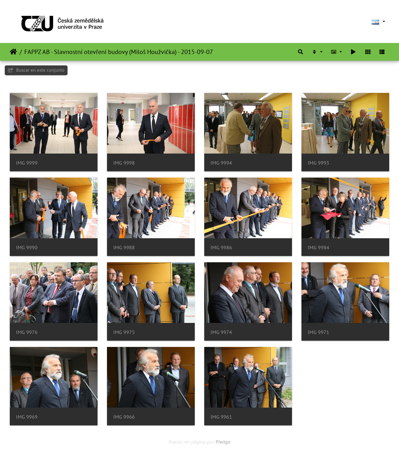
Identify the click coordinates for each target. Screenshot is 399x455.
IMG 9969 (27, 417)
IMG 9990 (27, 248)
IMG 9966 (124, 417)
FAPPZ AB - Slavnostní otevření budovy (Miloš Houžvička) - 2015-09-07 (118, 52)
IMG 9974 (221, 332)
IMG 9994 (221, 163)
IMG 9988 (124, 248)
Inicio (13, 52)
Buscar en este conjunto (36, 70)
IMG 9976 (27, 332)
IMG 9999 (27, 163)
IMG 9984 (318, 248)
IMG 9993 (318, 163)
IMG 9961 (221, 417)
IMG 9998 (124, 163)
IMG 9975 (124, 332)
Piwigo (223, 442)
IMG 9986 (221, 248)
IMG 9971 (318, 332)
